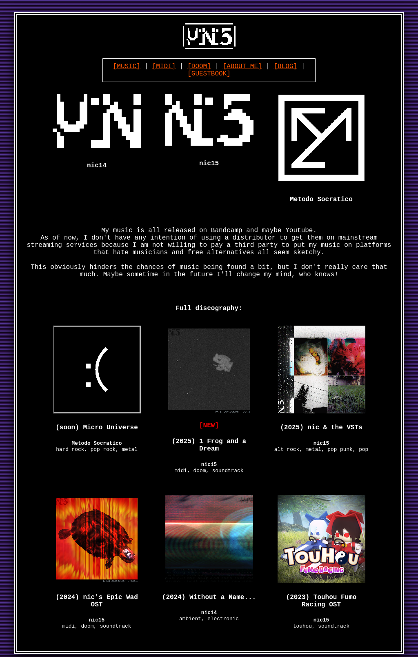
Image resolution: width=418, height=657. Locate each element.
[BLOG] (285, 66)
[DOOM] (199, 66)
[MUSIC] (126, 66)
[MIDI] (164, 66)
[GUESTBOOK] (209, 74)
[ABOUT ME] (242, 66)
